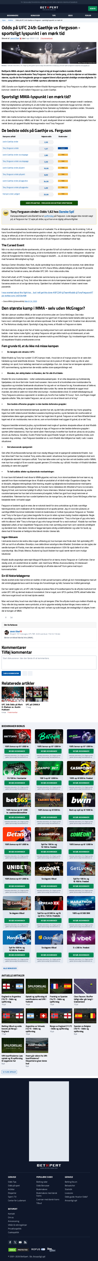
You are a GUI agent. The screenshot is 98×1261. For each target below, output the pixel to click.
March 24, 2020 (31, 301)
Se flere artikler (9, 1072)
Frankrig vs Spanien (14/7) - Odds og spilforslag (59, 999)
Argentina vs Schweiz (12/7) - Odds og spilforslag (35, 1028)
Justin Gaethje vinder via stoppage (15, 154)
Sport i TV (12, 1196)
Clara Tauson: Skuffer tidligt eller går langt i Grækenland (83, 999)
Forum (88, 15)
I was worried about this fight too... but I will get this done (27, 292)
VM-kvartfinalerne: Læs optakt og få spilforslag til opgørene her (12, 1058)
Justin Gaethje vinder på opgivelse (15, 180)
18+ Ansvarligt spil (37, 1256)
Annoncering (13, 1221)
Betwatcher (70, 1185)
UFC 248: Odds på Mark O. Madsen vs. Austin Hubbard (12, 707)
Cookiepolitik (13, 1232)
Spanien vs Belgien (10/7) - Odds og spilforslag (82, 1028)
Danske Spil (66, 211)
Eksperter (12, 1193)
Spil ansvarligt (27, 2)
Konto (92, 8)
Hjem (4, 20)
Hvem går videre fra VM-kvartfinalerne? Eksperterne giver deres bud (37, 1059)
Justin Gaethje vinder (10, 141)
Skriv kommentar (11, 673)
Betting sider (42, 1181)
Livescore (69, 1193)
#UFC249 (57, 292)
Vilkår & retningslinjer (17, 1224)
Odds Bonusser (42, 1185)
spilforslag (48, 216)
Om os (10, 1217)
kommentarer (46, 38)
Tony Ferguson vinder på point (14, 174)
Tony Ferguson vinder (11, 148)
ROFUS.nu (44, 2)
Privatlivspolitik (14, 1228)
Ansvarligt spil (71, 1200)
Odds (70, 15)
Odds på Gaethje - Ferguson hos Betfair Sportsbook (49, 203)
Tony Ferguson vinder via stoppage (15, 161)
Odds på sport (14, 1185)
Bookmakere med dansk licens (46, 1194)
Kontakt (11, 1213)
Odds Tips (12, 1181)
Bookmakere (12, 15)
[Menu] (3, 8)
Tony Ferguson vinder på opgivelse (15, 187)
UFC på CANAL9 (33, 704)
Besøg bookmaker (17, 751)
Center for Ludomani (17, 1200)
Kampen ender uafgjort (11, 193)
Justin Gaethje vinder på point (14, 167)
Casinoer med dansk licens (47, 1199)
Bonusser (35, 15)
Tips (54, 15)
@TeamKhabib (68, 292)
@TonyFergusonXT (84, 292)
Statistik (68, 1189)
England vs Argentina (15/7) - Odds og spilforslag (11, 999)
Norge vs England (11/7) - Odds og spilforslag (61, 1027)
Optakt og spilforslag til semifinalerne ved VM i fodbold (36, 999)
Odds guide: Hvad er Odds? (76, 1196)
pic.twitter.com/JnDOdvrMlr (14, 296)
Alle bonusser (10, 968)
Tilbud (39, 1203)
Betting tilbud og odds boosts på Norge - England (12, 1028)
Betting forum (71, 1181)
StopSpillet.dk (73, 2)
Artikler (10, 20)
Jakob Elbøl (14, 38)
